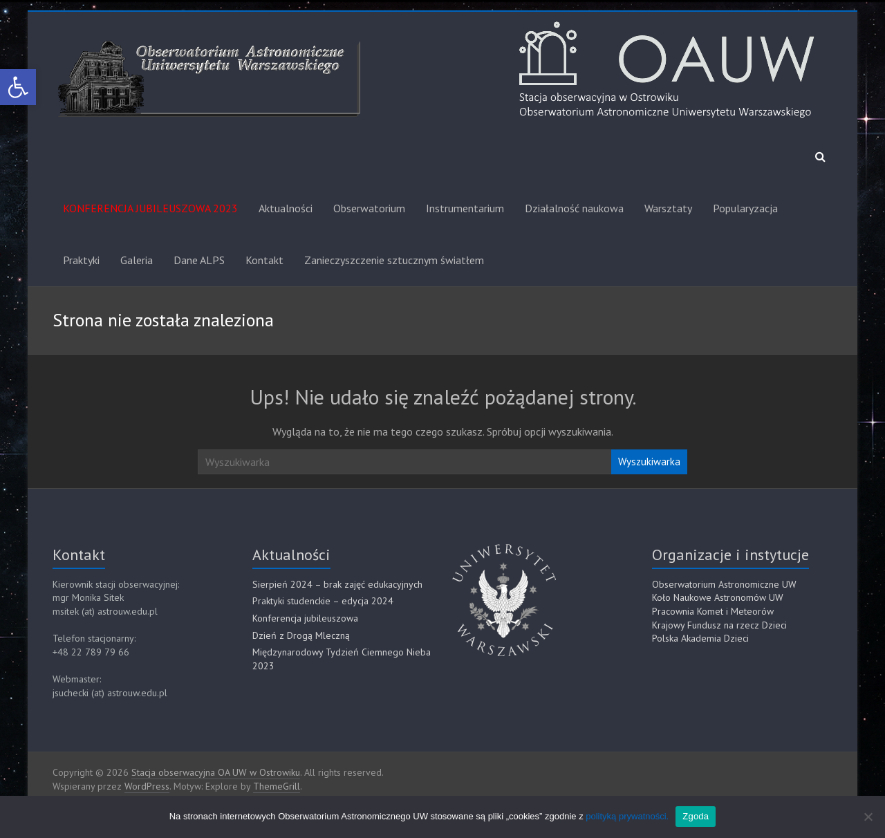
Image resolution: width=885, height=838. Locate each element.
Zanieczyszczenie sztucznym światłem (394, 260)
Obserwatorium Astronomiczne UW (724, 584)
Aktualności (286, 208)
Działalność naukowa (574, 208)
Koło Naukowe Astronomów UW (717, 597)
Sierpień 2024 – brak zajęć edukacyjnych (337, 584)
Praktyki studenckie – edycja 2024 (322, 601)
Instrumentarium (465, 208)
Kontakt (264, 260)
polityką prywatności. (627, 816)
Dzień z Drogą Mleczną (301, 635)
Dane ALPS (199, 260)
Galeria (136, 260)
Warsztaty (668, 208)
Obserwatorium (369, 208)
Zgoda (695, 816)
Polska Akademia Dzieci (700, 638)
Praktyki (81, 260)
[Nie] (868, 816)
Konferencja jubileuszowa (305, 618)
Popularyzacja (745, 208)
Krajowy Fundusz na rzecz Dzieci (719, 625)
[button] (18, 87)
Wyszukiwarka (649, 461)
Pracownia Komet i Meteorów (713, 611)
